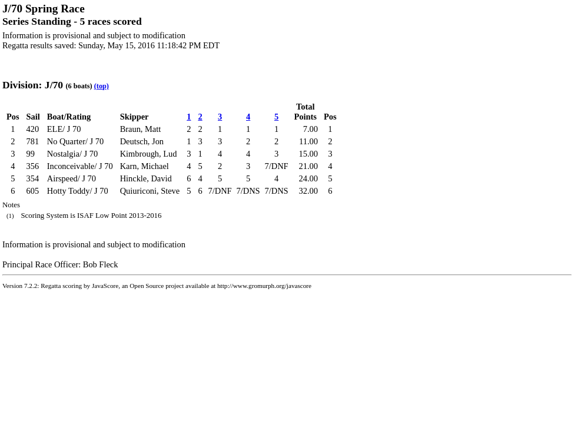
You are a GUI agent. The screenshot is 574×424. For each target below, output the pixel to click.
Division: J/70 (32, 85)
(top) (101, 86)
